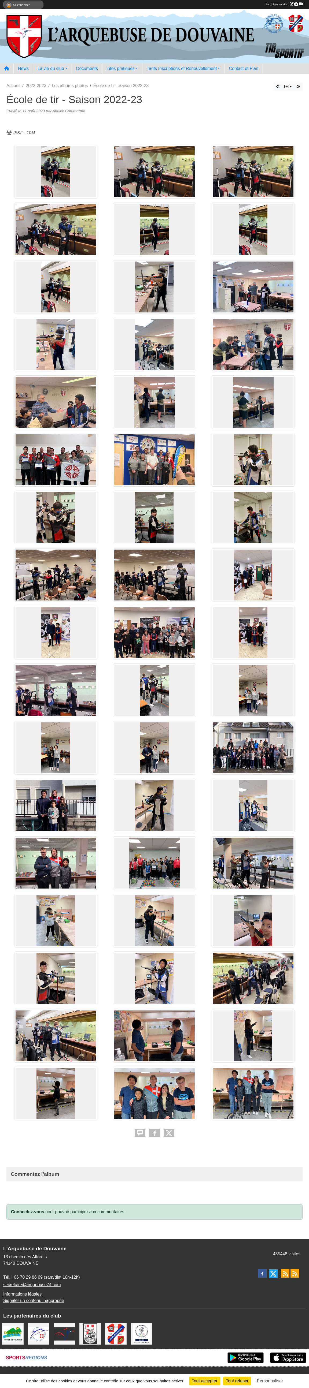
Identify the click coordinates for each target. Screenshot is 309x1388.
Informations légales (22, 1294)
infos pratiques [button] (121, 68)
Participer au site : (284, 4)
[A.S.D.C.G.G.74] (90, 1333)
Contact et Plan (243, 68)
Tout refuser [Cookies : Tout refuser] (237, 1381)
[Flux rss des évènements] (294, 1273)
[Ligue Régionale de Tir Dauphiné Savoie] (38, 1333)
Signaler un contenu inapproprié (33, 1300)
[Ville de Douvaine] (13, 1333)
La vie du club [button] (51, 68)
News (23, 68)
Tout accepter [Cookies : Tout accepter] (205, 1381)
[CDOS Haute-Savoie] (141, 1333)
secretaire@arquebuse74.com (32, 1284)
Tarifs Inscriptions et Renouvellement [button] (182, 68)
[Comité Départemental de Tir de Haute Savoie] (116, 1333)
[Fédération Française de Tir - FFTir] (64, 1333)
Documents (87, 68)
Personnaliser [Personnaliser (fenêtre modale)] (270, 1381)
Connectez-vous (27, 1212)
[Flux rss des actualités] (285, 1273)
